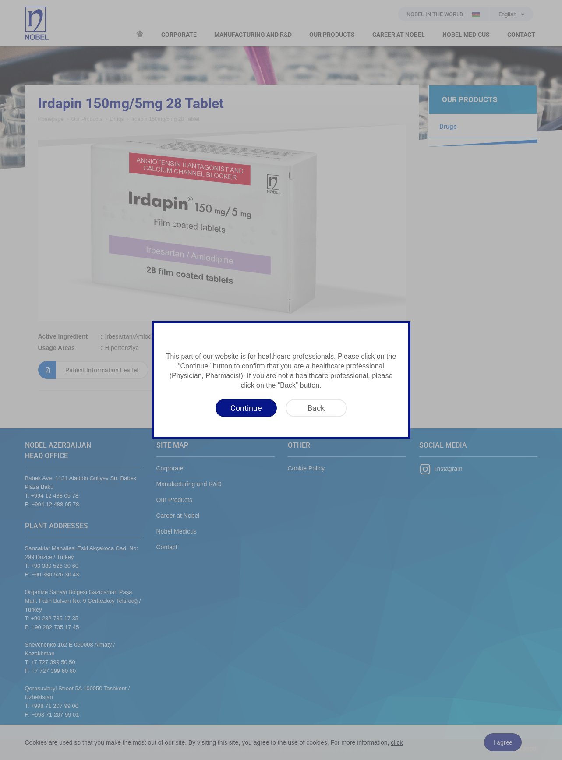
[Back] (316, 408)
